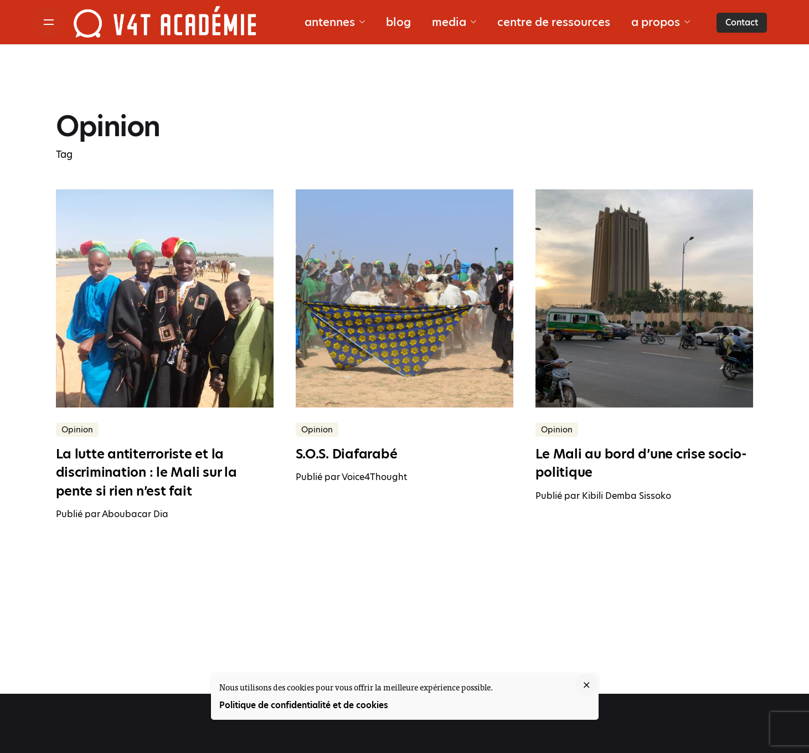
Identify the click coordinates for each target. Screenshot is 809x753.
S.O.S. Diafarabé (347, 454)
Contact (741, 22)
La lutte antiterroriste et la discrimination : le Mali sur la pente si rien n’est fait (146, 472)
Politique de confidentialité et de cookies (303, 705)
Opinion (77, 429)
